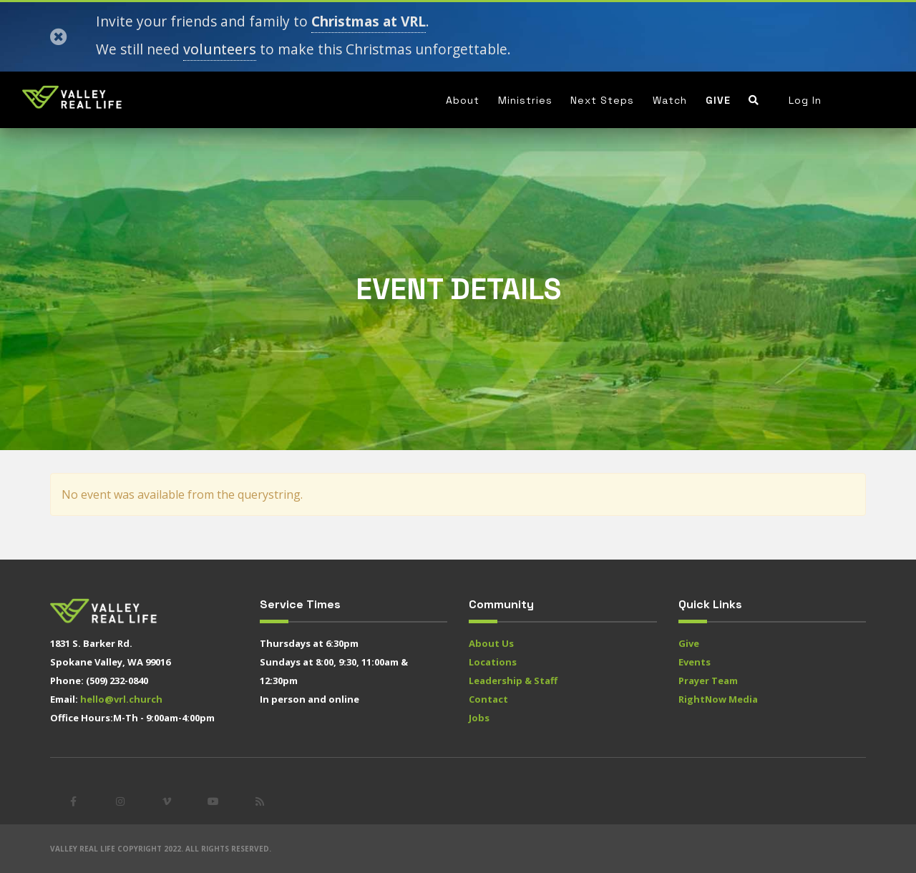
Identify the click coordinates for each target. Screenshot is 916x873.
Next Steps (602, 100)
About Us (491, 643)
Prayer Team (708, 680)
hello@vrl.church (121, 699)
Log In (805, 100)
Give (718, 100)
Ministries (525, 100)
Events (694, 661)
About (462, 100)
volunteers (219, 49)
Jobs (479, 717)
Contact (488, 699)
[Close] (58, 37)
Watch (670, 100)
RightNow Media (718, 699)
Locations (493, 661)
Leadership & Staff (513, 680)
